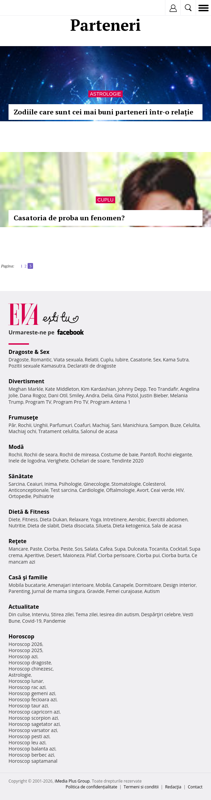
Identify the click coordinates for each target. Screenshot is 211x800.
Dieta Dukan (53, 519)
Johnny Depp (132, 389)
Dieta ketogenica (131, 525)
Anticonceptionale (29, 490)
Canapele (122, 585)
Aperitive (34, 555)
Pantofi (148, 454)
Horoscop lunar (26, 681)
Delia (106, 395)
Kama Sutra (176, 359)
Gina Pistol (126, 395)
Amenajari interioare (70, 585)
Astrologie (105, 94)
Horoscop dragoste (30, 662)
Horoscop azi (23, 656)
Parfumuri (61, 425)
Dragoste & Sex (29, 352)
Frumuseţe (23, 417)
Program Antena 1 (110, 402)
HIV (180, 490)
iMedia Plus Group (72, 781)
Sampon (159, 425)
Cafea (106, 549)
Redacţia (173, 787)
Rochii (24, 425)
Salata (91, 549)
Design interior (179, 585)
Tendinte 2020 (128, 460)
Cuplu (105, 200)
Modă (16, 447)
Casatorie (140, 359)
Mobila (102, 585)
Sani (116, 425)
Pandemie (54, 621)
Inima (50, 484)
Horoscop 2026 (25, 644)
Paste (36, 549)
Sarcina (17, 484)
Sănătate (21, 476)
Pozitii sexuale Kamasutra (37, 365)
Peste (67, 549)
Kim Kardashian (98, 389)
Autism (152, 591)
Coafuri (82, 425)
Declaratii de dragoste (91, 365)
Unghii (40, 425)
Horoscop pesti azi (29, 736)
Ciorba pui (148, 555)
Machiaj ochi (22, 431)
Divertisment (26, 381)
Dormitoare (148, 585)
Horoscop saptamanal (33, 761)
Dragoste (19, 359)
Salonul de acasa (99, 431)
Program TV (38, 402)
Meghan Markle (26, 389)
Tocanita (158, 549)
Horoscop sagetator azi (34, 724)
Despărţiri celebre (161, 614)
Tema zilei (86, 614)
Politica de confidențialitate (91, 787)
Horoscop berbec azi (31, 754)
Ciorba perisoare (116, 555)
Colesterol (154, 484)
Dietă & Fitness (29, 511)
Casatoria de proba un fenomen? (69, 217)
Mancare (18, 549)
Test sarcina (63, 490)
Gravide (95, 591)
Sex (157, 359)
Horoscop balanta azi (32, 748)
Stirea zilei (62, 614)
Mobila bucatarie (27, 585)
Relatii (92, 359)
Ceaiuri (35, 484)
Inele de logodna (27, 460)
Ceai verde (162, 490)
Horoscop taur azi (28, 705)
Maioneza (73, 555)
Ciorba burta (176, 555)
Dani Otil (57, 395)
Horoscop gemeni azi (32, 693)
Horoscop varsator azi (33, 730)
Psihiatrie (43, 496)
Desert (53, 555)
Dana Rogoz (33, 395)
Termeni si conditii (141, 787)
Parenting (19, 591)
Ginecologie (96, 484)
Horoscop (21, 636)
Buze (175, 425)
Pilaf (91, 555)
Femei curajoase (124, 591)
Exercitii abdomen (167, 519)
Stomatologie (126, 484)
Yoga (95, 519)
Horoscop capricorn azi (34, 711)
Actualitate (24, 606)
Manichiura (135, 425)
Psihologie (70, 484)
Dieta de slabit (43, 525)
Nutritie (17, 525)
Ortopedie (20, 496)
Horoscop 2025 (25, 650)
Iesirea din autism (119, 614)
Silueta (103, 525)
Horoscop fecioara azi (33, 699)
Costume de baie (119, 454)
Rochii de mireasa (79, 454)
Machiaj (101, 425)
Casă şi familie (28, 577)
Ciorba (51, 549)
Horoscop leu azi (27, 742)
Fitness (30, 519)
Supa (120, 549)
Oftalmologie (120, 490)
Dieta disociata (77, 525)
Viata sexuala (68, 359)
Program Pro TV (70, 402)
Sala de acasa (166, 525)
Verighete (58, 460)
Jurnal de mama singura (58, 591)
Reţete (18, 541)
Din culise (19, 614)
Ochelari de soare (90, 460)
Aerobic (137, 519)
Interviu (40, 614)
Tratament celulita (58, 431)
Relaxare (79, 519)
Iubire (121, 359)
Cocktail (178, 549)
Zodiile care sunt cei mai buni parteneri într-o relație (103, 111)
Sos (78, 549)
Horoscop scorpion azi (33, 718)
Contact (195, 787)
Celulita (191, 425)
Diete (14, 519)
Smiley (77, 395)
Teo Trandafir (163, 389)
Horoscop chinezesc (31, 668)
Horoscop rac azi (27, 687)
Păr (12, 425)
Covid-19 (32, 621)
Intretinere (115, 519)
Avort (143, 490)
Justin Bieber (154, 395)
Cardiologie (91, 490)
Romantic (41, 359)
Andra (93, 395)
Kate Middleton (62, 389)
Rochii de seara (41, 454)
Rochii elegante (175, 454)
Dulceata (137, 549)
